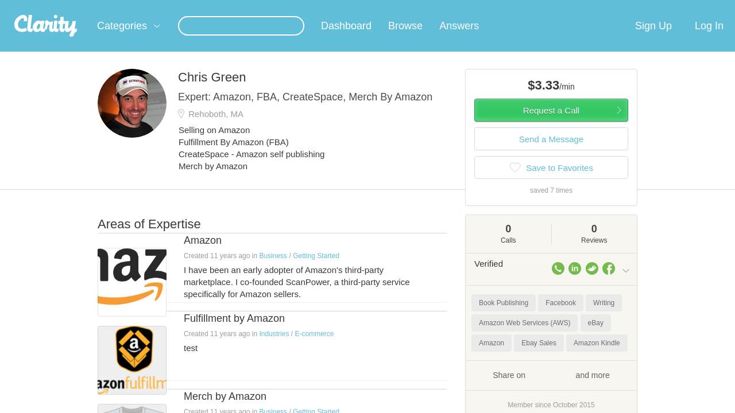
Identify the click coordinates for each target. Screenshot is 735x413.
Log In (709, 39)
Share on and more (551, 388)
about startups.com (671, 7)
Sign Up (653, 39)
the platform (80, 6)
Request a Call (551, 124)
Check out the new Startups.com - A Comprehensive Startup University (505, 7)
